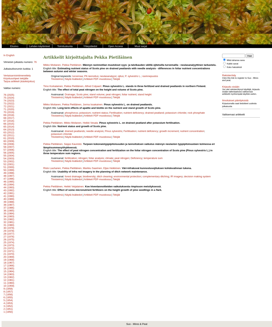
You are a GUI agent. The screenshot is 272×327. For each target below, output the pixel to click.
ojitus (120, 76)
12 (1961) (8, 280)
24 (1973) (8, 245)
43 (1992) (8, 190)
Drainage (70, 94)
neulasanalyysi (108, 76)
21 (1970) (8, 254)
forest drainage (73, 176)
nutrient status (100, 112)
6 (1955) (8, 297)
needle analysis (95, 131)
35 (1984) (8, 213)
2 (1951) (8, 309)
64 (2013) (8, 129)
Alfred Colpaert (93, 86)
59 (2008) (8, 144)
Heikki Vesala (90, 122)
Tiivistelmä (57, 79)
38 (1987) (8, 204)
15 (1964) (8, 271)
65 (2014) (8, 126)
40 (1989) (8, 199)
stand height (144, 94)
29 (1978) (8, 230)
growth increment (169, 131)
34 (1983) (8, 216)
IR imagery (176, 176)
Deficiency (136, 158)
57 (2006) (8, 149)
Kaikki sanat (232, 64)
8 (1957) (8, 291)
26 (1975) (8, 239)
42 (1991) (8, 193)
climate (109, 158)
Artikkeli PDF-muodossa (97, 79)
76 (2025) (8, 94)
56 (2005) (8, 152)
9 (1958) (8, 288)
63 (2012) (8, 132)
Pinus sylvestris (113, 131)
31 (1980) (8, 225)
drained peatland (154, 112)
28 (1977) (8, 233)
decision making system (197, 176)
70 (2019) (8, 112)
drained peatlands (75, 131)
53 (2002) (8, 161)
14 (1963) (8, 274)
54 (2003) (8, 158)
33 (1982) (8, 219)
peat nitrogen (113, 94)
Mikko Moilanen (52, 64)
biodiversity (89, 176)
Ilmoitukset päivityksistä (235, 100)
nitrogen (82, 158)
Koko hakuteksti (234, 67)
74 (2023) (8, 100)
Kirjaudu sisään (230, 86)
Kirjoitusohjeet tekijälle (15, 78)
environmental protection (127, 176)
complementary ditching (156, 176)
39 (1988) (8, 201)
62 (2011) (8, 135)
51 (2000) (8, 167)
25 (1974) (8, 242)
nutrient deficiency (134, 112)
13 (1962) (8, 277)
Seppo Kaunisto (73, 144)
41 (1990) (8, 196)
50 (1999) (8, 170)
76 (35, 62)
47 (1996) (8, 178)
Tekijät (116, 79)
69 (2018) (8, 115)
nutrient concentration (192, 131)
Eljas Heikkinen (112, 168)
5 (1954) (8, 300)
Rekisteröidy (229, 75)
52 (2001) (8, 164)
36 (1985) (8, 210)
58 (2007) (8, 146)
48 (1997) (8, 175)
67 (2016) (8, 120)
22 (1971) (8, 251)
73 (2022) (8, 103)
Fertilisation (115, 112)
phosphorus (71, 112)
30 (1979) (8, 227)
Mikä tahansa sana (236, 60)
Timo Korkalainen (53, 86)
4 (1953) (8, 303)
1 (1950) (8, 311)
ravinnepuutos (150, 76)
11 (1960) (8, 282)
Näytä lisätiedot (74, 79)
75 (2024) (8, 97)
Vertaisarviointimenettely (17, 75)
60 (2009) (8, 141)
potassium (85, 112)
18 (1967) (8, 262)
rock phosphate (196, 112)
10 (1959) (8, 285)
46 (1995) (8, 181)
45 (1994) (8, 184)
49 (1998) (8, 173)
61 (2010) (8, 138)
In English (8, 55)
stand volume (96, 94)
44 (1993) (8, 187)
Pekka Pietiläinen (72, 64)
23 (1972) (8, 248)
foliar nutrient (129, 94)
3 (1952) (8, 306)
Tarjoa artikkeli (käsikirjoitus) (19, 81)
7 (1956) (8, 294)
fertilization (71, 158)
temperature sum (153, 158)
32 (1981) (8, 222)
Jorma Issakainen (93, 104)
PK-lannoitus (91, 76)
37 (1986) (8, 207)
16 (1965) (8, 268)
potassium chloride (175, 112)
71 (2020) (8, 109)
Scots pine (82, 94)
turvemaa (77, 76)
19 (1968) (8, 259)
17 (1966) (8, 265)
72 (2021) (8, 106)
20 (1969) (8, 256)
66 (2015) (8, 123)
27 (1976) (8, 236)
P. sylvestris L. (133, 76)
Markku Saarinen (92, 168)
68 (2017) (8, 118)
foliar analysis (96, 158)
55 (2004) (8, 155)
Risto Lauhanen (52, 168)
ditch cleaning (104, 176)
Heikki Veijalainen (74, 186)
